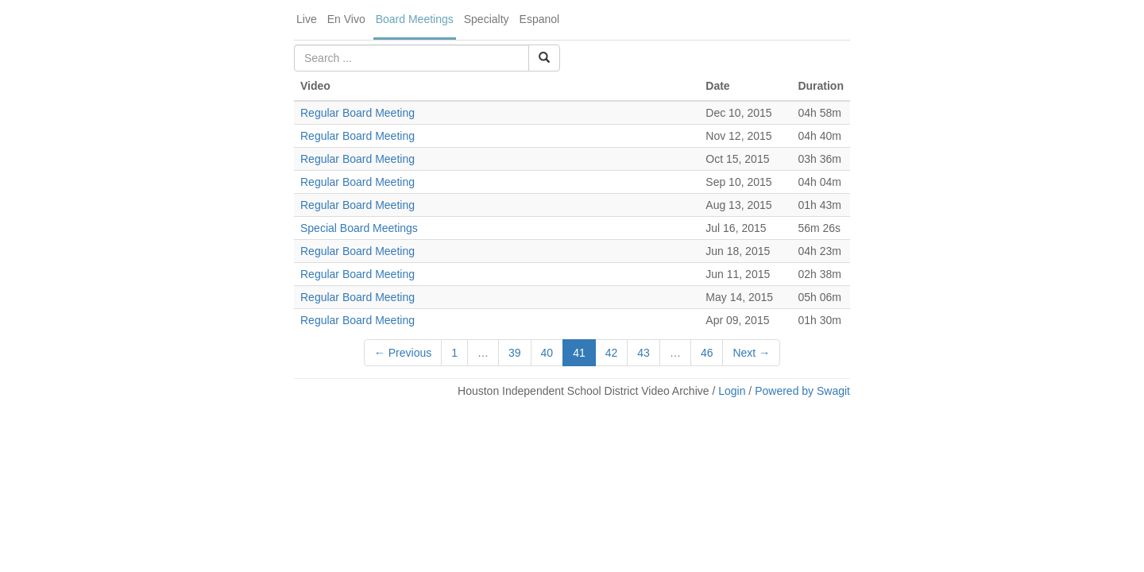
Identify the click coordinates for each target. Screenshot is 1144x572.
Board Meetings (415, 19)
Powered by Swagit (802, 391)
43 (643, 352)
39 (514, 352)
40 (547, 352)
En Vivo (346, 19)
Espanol (540, 19)
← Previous (402, 352)
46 (707, 352)
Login (731, 391)
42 (611, 352)
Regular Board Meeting (357, 112)
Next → (751, 352)
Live (306, 19)
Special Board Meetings (359, 228)
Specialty (486, 19)
